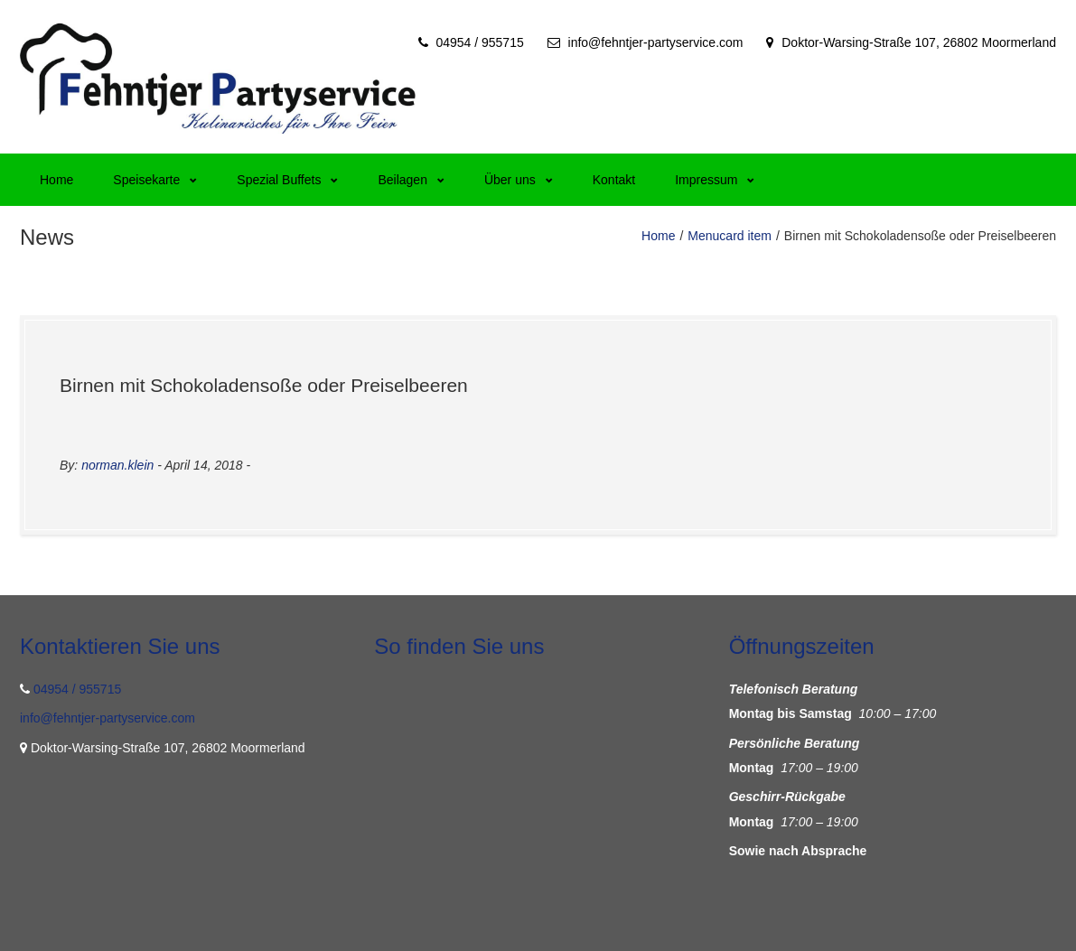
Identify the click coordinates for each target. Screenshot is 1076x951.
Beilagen (411, 179)
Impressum (714, 179)
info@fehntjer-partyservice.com (656, 42)
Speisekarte (155, 179)
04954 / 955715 (479, 42)
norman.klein (117, 465)
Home (56, 179)
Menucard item (730, 235)
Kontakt (614, 179)
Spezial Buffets (287, 179)
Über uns (518, 179)
